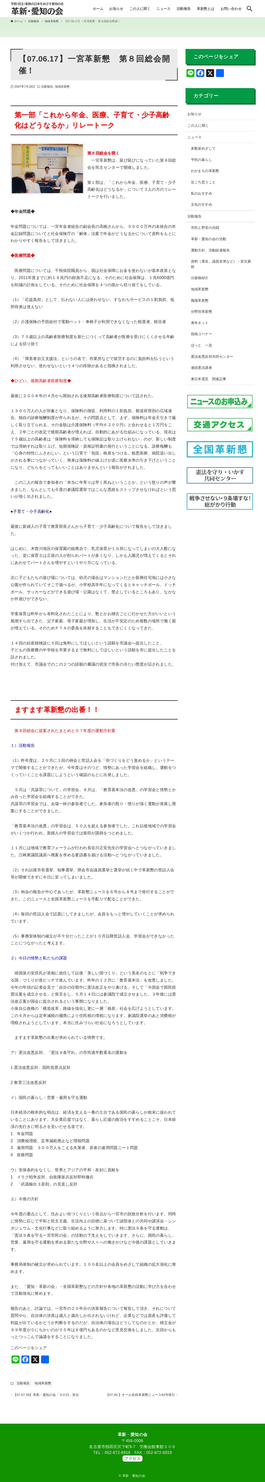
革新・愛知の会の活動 (208, 239)
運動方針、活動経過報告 (210, 250)
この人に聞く (198, 125)
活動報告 (47, 86)
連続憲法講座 (201, 368)
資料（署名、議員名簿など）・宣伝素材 (221, 264)
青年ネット (200, 323)
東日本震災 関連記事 (208, 379)
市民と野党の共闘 (205, 228)
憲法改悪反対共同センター (212, 357)
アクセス (133, 1458)
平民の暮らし (201, 160)
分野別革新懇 (201, 311)
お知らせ (194, 114)
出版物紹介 (200, 278)
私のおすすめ (201, 193)
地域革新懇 (62, 86)
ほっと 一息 (201, 345)
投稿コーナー (201, 334)
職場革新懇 (200, 300)
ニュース (194, 137)
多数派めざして (203, 148)
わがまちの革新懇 (205, 171)
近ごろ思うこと (203, 182)
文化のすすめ (201, 204)
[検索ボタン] (249, 9)
